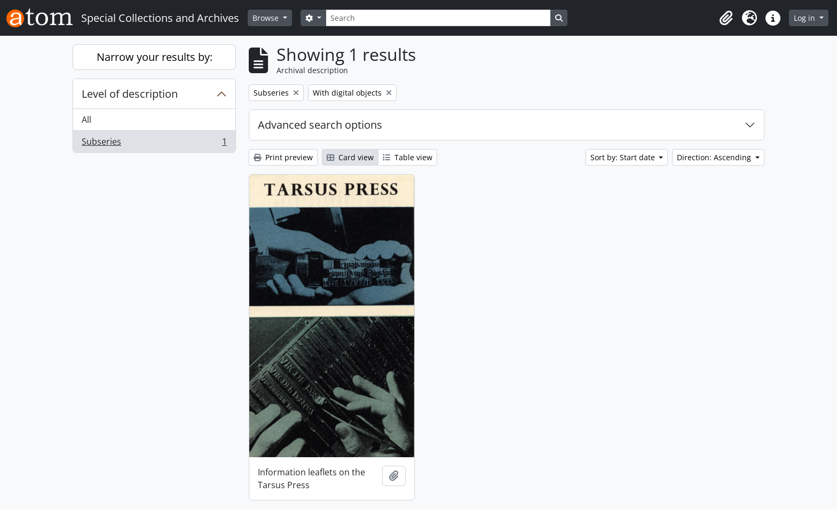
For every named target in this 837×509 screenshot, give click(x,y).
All (86, 120)
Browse (266, 18)
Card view (350, 157)
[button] (726, 18)
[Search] (438, 18)
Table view (407, 157)
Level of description (130, 94)
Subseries (154, 143)
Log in (805, 18)
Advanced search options (320, 125)
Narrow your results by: (154, 57)
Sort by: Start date (623, 157)
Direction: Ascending (715, 157)
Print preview (283, 157)
